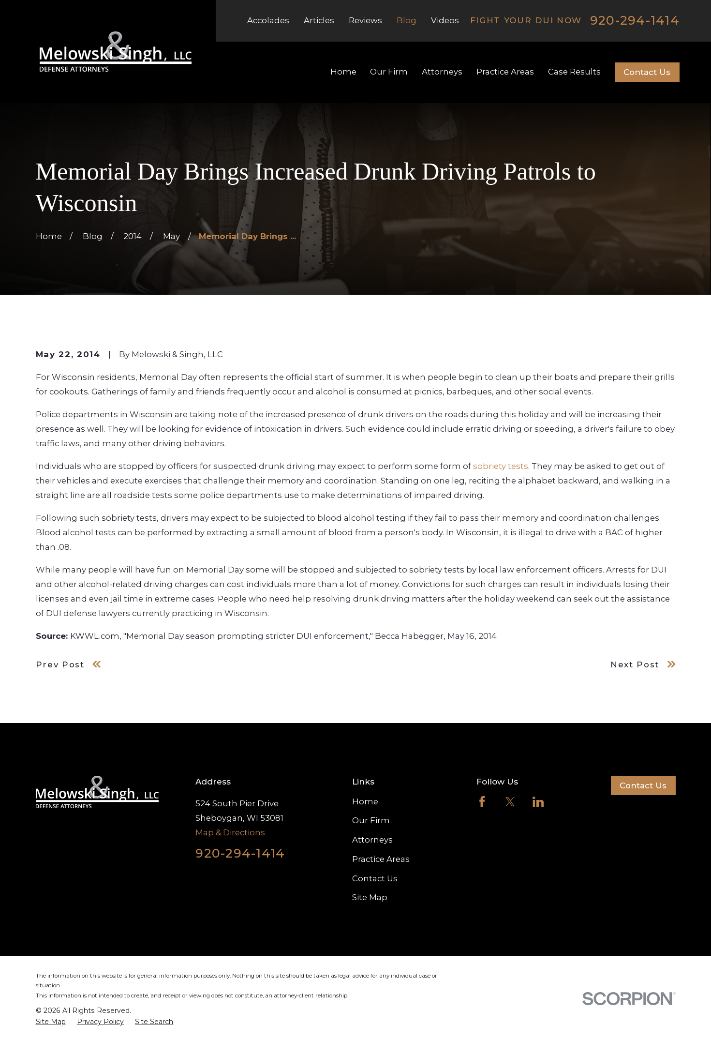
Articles (319, 20)
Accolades (268, 20)
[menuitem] (51, 1022)
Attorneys (372, 840)
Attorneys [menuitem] (442, 71)
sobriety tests (500, 466)
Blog (406, 20)
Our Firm (371, 820)
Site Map (369, 897)
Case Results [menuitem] (574, 71)
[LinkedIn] (538, 801)
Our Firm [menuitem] (389, 71)
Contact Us (646, 72)
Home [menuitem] (343, 71)
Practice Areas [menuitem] (505, 71)
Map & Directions (230, 832)
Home (365, 801)
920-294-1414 (635, 21)
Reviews (365, 20)
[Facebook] (482, 801)
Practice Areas (381, 859)
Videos (445, 20)
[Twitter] (510, 801)
